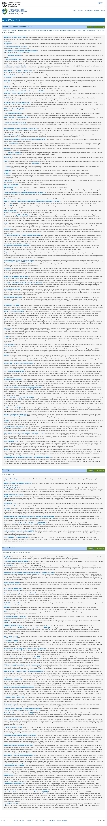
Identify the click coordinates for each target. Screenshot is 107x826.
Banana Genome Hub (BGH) (12, 289)
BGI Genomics (8, 187)
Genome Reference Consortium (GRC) (16, 414)
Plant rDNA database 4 (11, 210)
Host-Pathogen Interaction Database (15, 66)
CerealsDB (7, 349)
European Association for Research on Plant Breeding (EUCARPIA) (24, 523)
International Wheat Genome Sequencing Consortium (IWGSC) (23, 433)
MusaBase (7, 508)
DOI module (88, 10)
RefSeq (6, 223)
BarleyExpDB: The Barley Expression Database (18, 363)
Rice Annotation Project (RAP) (13, 297)
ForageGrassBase (9, 344)
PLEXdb (6, 166)
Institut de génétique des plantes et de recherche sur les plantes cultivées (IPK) (29, 516)
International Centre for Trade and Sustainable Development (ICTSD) (26, 792)
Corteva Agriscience (10, 704)
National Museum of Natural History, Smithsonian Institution (23, 671)
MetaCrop (7, 86)
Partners (96, 10)
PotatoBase (7, 268)
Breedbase (7, 497)
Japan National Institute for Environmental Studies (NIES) (22, 657)
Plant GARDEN (8, 206)
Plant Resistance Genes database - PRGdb (17, 118)
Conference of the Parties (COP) (14, 697)
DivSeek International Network (14, 603)
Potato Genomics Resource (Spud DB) (16, 276)
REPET (6, 173)
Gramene (7, 80)
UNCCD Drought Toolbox (11, 582)
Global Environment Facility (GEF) (14, 765)
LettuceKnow (8, 503)
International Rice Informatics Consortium (17, 70)
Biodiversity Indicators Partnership (15, 616)
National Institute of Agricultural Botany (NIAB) (19, 531)
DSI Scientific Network (11, 640)
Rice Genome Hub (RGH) (11, 305)
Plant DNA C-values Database (13, 93)
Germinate (7, 157)
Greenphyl (7, 229)
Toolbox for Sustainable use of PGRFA (16, 561)
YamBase (7, 336)
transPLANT (7, 170)
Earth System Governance (12, 719)
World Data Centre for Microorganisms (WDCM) (19, 687)
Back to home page (99, 27)
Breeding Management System (13, 494)
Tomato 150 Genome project (13, 135)
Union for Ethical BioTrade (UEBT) (14, 784)
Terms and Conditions (17, 820)
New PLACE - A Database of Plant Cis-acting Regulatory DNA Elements (26, 91)
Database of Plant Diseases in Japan (15, 190)
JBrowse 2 (7, 148)
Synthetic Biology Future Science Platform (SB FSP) (20, 735)
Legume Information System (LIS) (14, 427)
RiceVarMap (8, 328)
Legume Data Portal (10, 804)
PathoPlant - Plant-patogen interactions (16, 102)
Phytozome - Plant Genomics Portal (15, 122)
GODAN (6, 621)
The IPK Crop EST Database (12, 55)
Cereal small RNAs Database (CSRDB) (15, 46)
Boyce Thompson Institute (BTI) (14, 379)
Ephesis (6, 176)
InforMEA (7, 607)
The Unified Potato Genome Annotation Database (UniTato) (23, 283)
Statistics (80, 10)
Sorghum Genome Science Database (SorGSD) (18, 260)
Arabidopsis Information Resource (15, 37)
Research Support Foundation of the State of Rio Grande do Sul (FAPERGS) (27, 457)
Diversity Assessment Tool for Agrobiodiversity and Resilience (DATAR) (26, 628)
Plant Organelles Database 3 (13, 113)
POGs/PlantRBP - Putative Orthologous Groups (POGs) (21, 128)
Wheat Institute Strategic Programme (16, 537)
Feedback (90, 27)
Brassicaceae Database (11, 506)
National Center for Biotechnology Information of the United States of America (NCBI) (31, 201)
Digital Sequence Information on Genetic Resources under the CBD (25, 192)
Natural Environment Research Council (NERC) (18, 745)
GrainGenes (7, 77)
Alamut (6, 449)
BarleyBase (7, 43)
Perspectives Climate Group (13, 727)
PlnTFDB (6, 98)
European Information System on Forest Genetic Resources (22, 593)
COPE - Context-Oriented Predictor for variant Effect (20, 50)
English (100, 3)
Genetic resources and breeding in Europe (17, 483)
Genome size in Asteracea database (15, 75)
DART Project (8, 612)
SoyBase (6, 420)
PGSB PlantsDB (8, 180)
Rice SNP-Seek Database (11, 184)
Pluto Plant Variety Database (13, 588)
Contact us (4, 820)
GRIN (5, 161)
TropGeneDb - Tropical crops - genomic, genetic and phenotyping (24, 139)
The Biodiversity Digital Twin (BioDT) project (18, 215)
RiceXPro (7, 320)
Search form (35, 163)
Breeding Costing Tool (11, 488)
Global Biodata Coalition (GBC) (13, 679)
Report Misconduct (41, 820)
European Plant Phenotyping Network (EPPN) (18, 398)
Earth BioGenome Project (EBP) (14, 371)
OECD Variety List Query (11, 636)
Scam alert (29, 820)
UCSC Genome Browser (11, 441)
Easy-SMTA (7, 557)
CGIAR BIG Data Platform (12, 625)
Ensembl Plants (9, 199)
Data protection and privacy (58, 820)
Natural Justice (8, 775)
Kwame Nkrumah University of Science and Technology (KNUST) (24, 649)
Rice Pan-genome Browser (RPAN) (14, 312)
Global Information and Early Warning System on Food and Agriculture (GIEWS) (29, 572)
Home (74, 10)
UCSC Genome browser (11, 144)
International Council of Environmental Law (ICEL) (20, 755)
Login (103, 10)
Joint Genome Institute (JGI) (12, 408)
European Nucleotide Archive (13, 60)
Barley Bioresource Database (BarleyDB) (17, 245)
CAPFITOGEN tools (9, 566)
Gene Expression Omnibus (12, 153)
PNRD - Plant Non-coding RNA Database (16, 109)
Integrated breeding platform (13, 479)
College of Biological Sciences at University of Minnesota (22, 708)
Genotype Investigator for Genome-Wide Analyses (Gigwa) (22, 235)
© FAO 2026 (102, 820)
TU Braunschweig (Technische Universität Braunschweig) (22, 665)
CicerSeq (6, 355)
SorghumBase (8, 252)
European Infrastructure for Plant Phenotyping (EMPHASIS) (22, 388)
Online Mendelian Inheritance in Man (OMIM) (18, 713)
